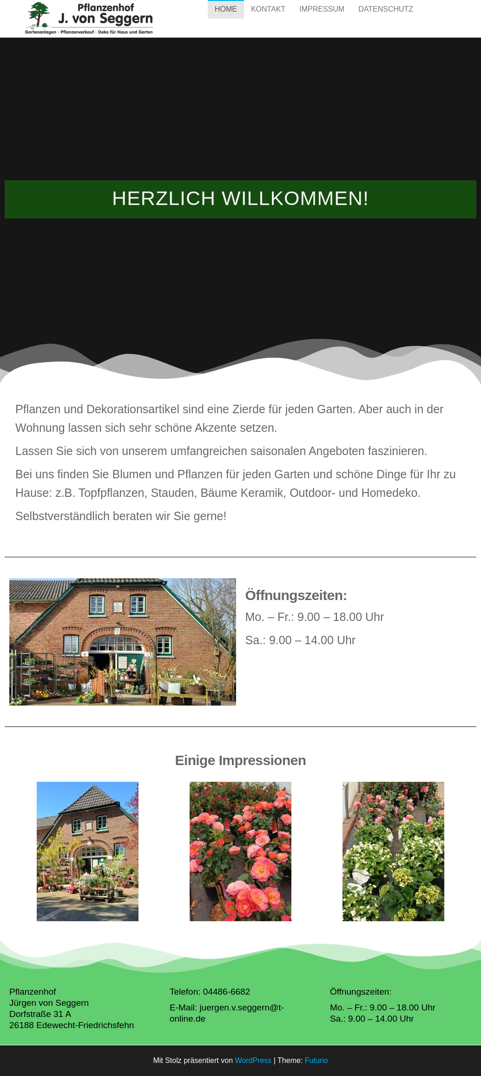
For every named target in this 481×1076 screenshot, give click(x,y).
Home (226, 18)
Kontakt (268, 18)
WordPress (253, 1060)
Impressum (321, 18)
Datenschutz (385, 18)
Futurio (316, 1060)
